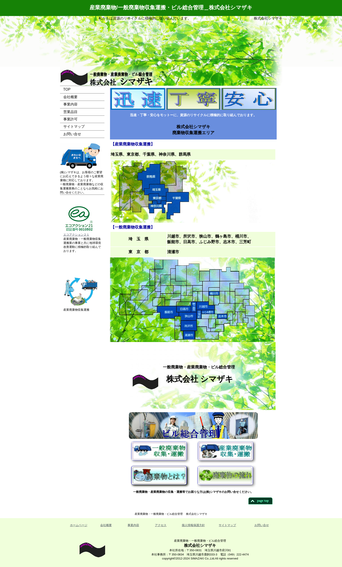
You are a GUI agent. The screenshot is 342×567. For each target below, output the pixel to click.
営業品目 (70, 112)
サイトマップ (74, 126)
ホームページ (78, 525)
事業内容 (70, 104)
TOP (67, 89)
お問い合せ (72, 134)
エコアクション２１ (76, 234)
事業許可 (70, 119)
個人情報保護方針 (193, 525)
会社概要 (70, 97)
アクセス (160, 525)
